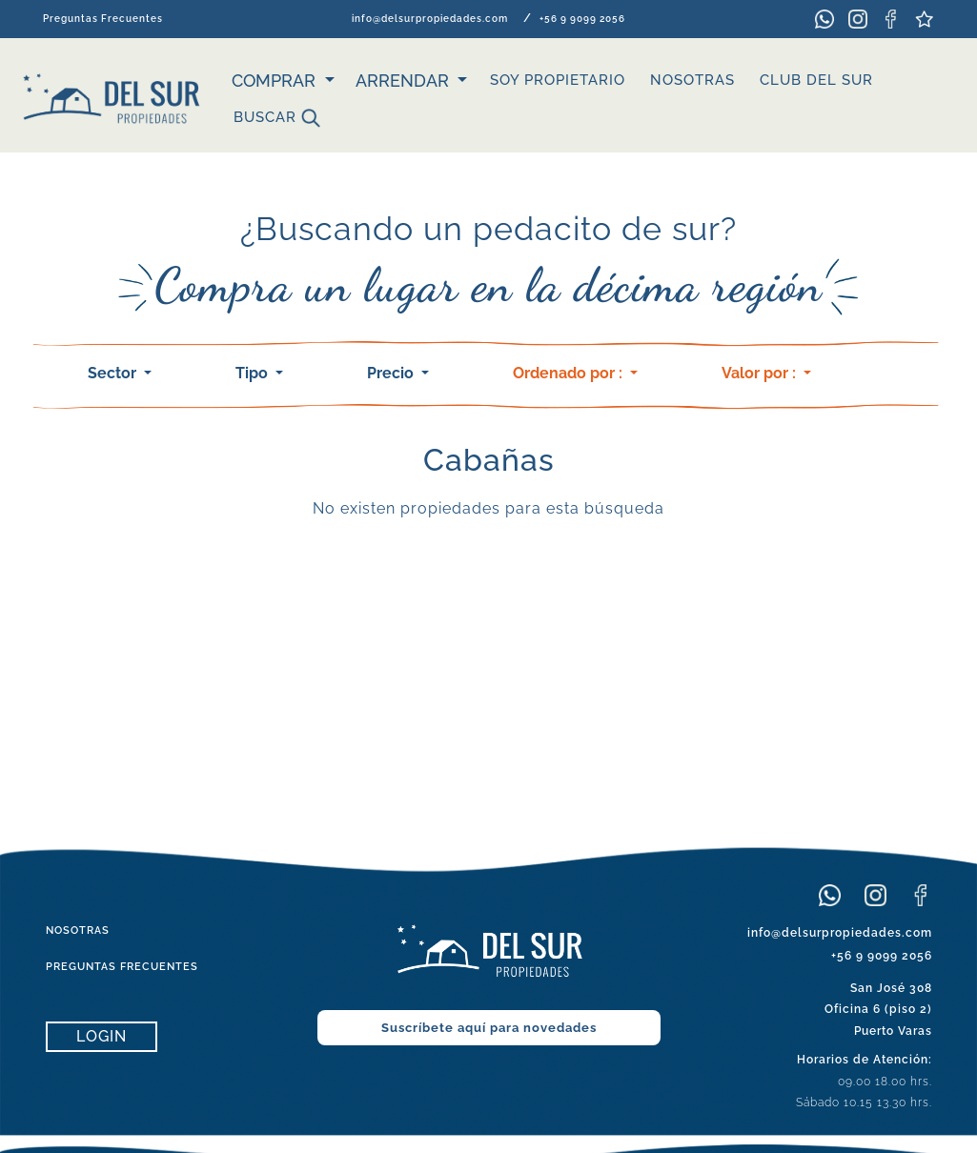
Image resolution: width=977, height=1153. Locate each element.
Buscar (277, 118)
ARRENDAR (405, 81)
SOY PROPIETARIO (557, 80)
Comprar (276, 81)
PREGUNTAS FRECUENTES (122, 967)
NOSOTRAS (692, 80)
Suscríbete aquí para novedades (489, 1028)
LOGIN (101, 1036)
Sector (114, 373)
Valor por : (761, 373)
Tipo (253, 373)
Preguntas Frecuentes (103, 18)
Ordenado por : (569, 373)
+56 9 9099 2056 (582, 18)
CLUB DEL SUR (816, 80)
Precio (392, 373)
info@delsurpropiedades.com (430, 18)
